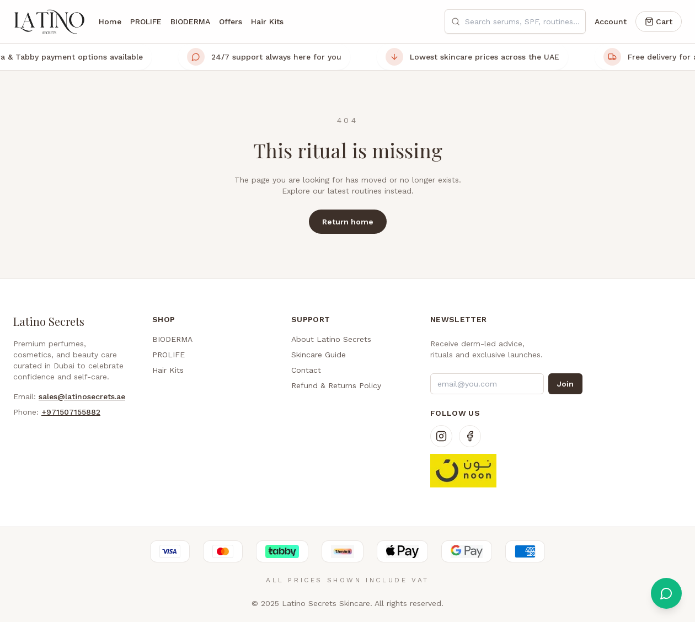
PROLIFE (146, 21)
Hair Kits (267, 21)
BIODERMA (190, 21)
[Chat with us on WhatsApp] (666, 593)
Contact (306, 370)
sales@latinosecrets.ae (82, 396)
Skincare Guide (318, 354)
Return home (347, 221)
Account (611, 21)
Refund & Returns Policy (336, 385)
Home (110, 21)
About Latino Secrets (331, 339)
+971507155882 (70, 411)
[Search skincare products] (515, 21)
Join (565, 383)
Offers (230, 21)
